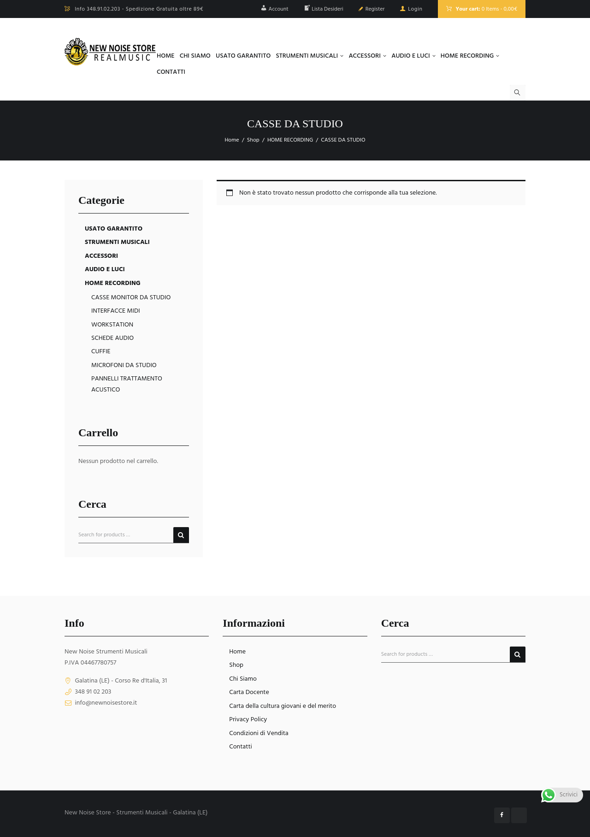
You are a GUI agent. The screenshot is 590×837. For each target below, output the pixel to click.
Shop (253, 140)
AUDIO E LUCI (105, 269)
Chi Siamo (242, 679)
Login (415, 9)
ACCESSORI (101, 256)
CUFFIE (101, 351)
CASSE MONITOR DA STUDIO (131, 297)
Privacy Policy (248, 719)
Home (231, 140)
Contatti (240, 747)
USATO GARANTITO (113, 229)
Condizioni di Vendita (258, 733)
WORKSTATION (112, 325)
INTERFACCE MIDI (115, 311)
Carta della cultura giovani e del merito (282, 706)
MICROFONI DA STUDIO (124, 365)
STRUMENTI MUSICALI (117, 242)
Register (375, 9)
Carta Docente (249, 692)
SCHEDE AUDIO (112, 338)
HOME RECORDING (290, 140)
